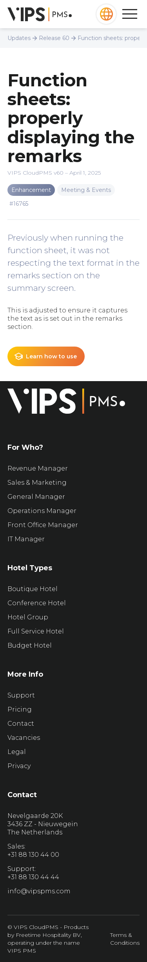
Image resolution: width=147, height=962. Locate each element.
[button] (106, 14)
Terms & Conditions (125, 938)
